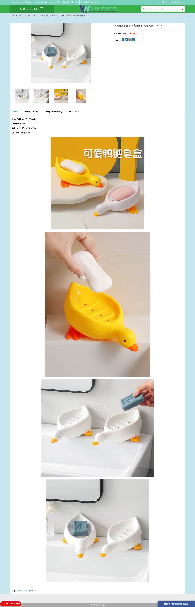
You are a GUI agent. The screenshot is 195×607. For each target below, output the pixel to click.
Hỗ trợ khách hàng (176, 603)
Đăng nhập (169, 2)
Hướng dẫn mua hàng (53, 112)
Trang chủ (17, 16)
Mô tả (15, 112)
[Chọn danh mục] (32, 9)
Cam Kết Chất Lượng (44, 2)
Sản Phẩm (31, 16)
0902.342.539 (10, 603)
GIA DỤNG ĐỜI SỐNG (48, 16)
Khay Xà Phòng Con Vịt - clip (75, 16)
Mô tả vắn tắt (74, 112)
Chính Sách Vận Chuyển (67, 2)
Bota (102, 605)
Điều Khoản (17, 2)
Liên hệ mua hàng (31, 112)
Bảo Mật (28, 2)
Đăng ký (180, 2)
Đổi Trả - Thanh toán (90, 2)
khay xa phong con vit (26, 591)
